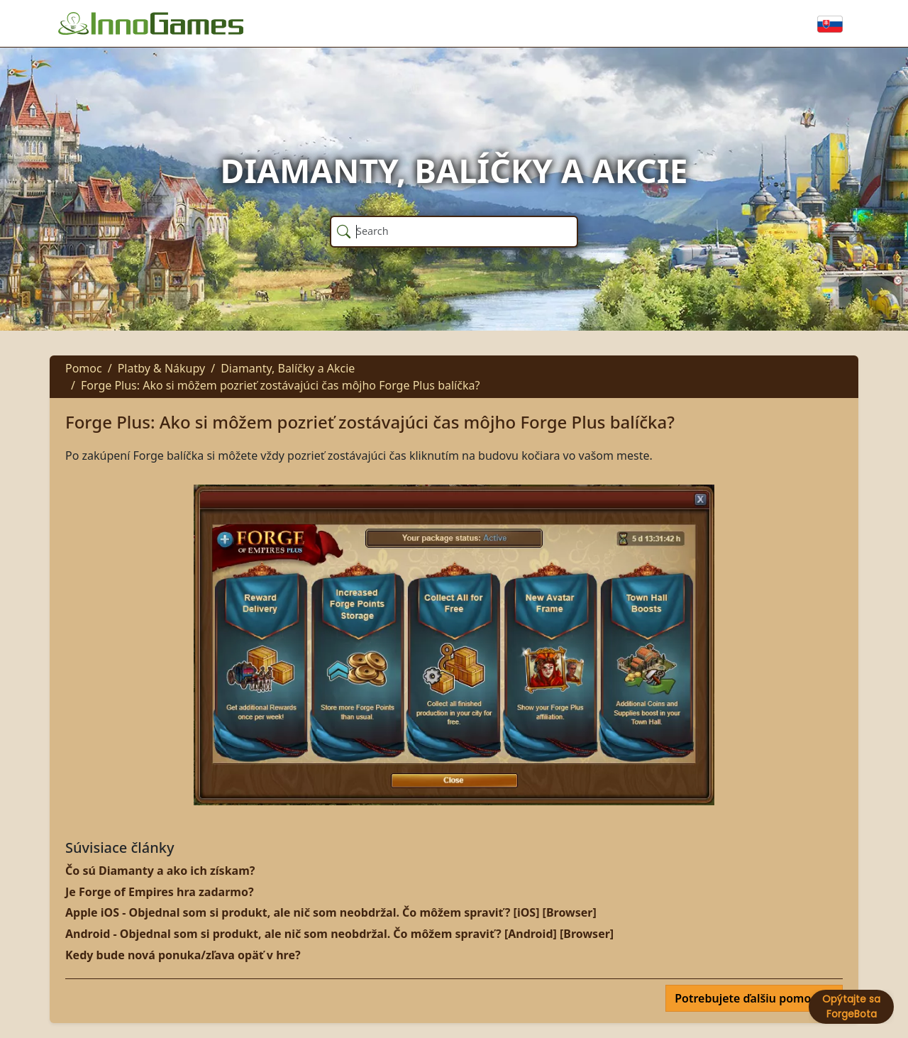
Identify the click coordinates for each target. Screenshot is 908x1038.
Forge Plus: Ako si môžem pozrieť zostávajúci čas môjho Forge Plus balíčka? (280, 385)
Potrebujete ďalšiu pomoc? (750, 998)
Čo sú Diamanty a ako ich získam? (160, 870)
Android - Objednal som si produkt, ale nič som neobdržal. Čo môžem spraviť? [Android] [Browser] (339, 934)
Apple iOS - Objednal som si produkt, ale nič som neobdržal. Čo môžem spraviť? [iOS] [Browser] (331, 912)
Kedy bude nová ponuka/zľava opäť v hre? (183, 955)
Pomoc (83, 368)
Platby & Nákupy (162, 368)
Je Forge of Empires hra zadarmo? (159, 892)
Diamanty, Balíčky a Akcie (288, 368)
